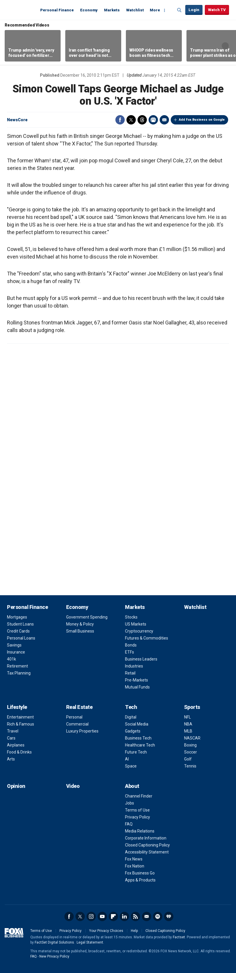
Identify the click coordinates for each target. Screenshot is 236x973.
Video (73, 786)
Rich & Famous (20, 724)
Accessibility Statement (147, 852)
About (132, 786)
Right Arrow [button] (225, 45)
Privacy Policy (137, 817)
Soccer (190, 752)
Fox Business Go (140, 873)
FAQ (129, 824)
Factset (179, 937)
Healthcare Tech (140, 745)
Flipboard (113, 916)
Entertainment (20, 717)
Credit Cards (18, 631)
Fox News (133, 859)
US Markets (135, 624)
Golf (188, 759)
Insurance (16, 652)
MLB (188, 731)
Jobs (129, 803)
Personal (74, 717)
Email (164, 119)
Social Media (136, 724)
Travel (12, 731)
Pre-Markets (136, 680)
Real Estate (79, 707)
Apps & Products (140, 880)
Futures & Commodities (146, 638)
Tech (131, 707)
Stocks (131, 617)
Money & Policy (80, 624)
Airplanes (15, 745)
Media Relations (139, 831)
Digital (130, 717)
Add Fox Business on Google (202, 120)
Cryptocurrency (139, 631)
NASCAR (192, 738)
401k (11, 659)
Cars (11, 738)
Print (153, 119)
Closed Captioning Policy (147, 845)
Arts (11, 759)
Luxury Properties (82, 731)
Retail (130, 673)
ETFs (129, 652)
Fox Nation (134, 866)
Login (194, 10)
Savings (14, 645)
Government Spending (87, 617)
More (155, 10)
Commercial (77, 724)
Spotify (157, 916)
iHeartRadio (168, 916)
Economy (89, 10)
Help (134, 931)
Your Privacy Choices (106, 931)
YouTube (102, 916)
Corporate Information (145, 838)
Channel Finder (138, 796)
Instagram (91, 916)
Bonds (131, 645)
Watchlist (135, 10)
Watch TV (217, 10)
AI (127, 759)
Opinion (16, 786)
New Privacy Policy (54, 956)
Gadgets (132, 731)
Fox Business (21, 9)
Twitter (131, 119)
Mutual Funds (137, 687)
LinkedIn (124, 916)
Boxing (190, 745)
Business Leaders (141, 659)
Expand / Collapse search (179, 10)
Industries (134, 666)
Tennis (190, 766)
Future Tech (136, 752)
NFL (187, 717)
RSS (135, 916)
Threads (142, 119)
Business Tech (138, 738)
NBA (188, 724)
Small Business (80, 631)
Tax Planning (19, 673)
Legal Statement (90, 942)
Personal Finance (57, 10)
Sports (192, 707)
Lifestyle (17, 707)
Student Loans (20, 624)
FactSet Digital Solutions (54, 942)
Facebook (120, 119)
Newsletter (146, 916)
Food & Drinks (19, 752)
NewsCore (17, 119)
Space (131, 766)
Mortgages (17, 617)
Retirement (17, 666)
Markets (112, 10)
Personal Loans (21, 638)
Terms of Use (137, 810)
